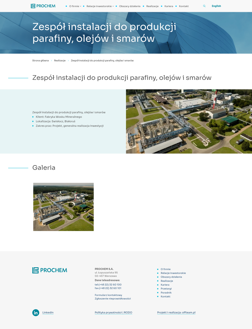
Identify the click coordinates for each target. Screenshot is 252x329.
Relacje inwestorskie (173, 273)
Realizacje (60, 60)
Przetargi (166, 288)
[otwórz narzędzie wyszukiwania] (204, 6)
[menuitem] (214, 6)
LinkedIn (48, 312)
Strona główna (40, 60)
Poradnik (166, 292)
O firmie (166, 269)
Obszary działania (171, 276)
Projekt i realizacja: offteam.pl (176, 312)
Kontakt (165, 296)
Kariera (165, 284)
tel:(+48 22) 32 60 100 (108, 284)
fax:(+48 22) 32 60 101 (108, 288)
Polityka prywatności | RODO (113, 312)
